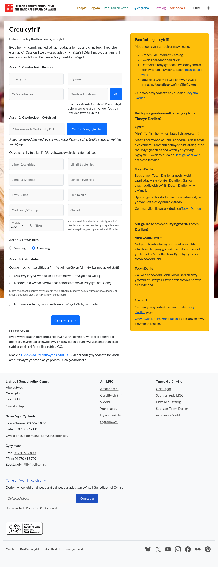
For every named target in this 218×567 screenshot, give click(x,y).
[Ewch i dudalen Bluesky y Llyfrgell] (148, 549)
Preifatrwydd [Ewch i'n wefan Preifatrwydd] (29, 549)
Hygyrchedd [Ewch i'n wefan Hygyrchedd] (74, 549)
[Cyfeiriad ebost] (40, 498)
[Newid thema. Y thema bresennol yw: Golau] (208, 7)
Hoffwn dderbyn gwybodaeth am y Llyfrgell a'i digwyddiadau (56, 304)
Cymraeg (43, 248)
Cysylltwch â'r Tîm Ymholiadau (156, 318)
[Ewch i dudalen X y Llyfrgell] (158, 549)
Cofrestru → (65, 320)
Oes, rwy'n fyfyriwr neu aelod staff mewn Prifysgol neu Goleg (57, 276)
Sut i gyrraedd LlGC (169, 395)
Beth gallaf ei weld (187, 155)
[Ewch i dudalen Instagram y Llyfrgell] (177, 549)
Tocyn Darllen (191, 208)
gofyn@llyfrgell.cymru (30, 464)
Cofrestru (87, 498)
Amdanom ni (109, 389)
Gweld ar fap (15, 406)
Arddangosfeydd (168, 415)
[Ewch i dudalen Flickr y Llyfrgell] (197, 549)
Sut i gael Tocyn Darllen (172, 408)
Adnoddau (177, 8)
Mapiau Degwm (88, 8)
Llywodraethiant (112, 415)
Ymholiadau (108, 408)
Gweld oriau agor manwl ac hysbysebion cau (37, 435)
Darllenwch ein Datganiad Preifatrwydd (31, 508)
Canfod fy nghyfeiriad (87, 129)
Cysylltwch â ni (111, 395)
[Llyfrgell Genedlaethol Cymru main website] (30, 8)
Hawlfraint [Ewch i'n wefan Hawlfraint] (52, 549)
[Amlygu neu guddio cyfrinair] (116, 94)
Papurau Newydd (116, 8)
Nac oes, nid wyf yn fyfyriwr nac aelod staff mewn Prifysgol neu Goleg (62, 283)
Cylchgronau (141, 8)
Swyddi (105, 402)
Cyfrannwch (109, 422)
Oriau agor (163, 389)
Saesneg (20, 248)
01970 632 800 (25, 453)
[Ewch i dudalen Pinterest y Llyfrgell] (207, 549)
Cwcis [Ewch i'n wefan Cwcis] (10, 549)
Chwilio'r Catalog (168, 402)
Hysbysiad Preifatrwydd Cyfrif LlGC (46, 355)
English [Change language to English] (196, 8)
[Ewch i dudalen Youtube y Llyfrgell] (168, 549)
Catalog (160, 8)
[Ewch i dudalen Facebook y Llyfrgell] (187, 549)
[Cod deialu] (18, 225)
